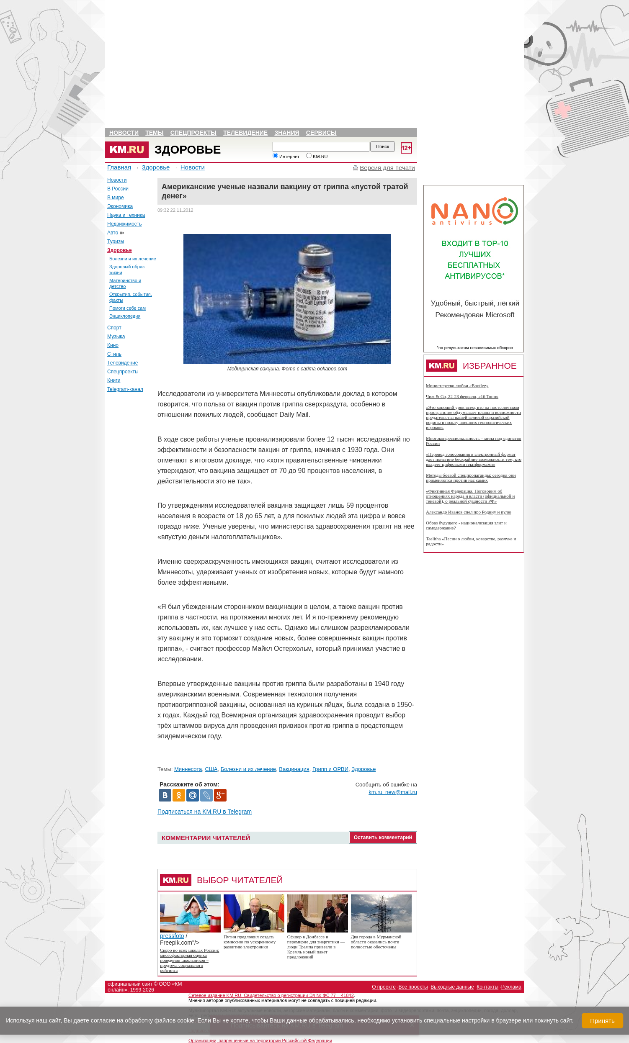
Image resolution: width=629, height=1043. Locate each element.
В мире (115, 197)
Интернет (286, 156)
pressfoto (190, 933)
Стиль (114, 354)
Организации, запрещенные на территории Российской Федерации (260, 1040)
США (211, 769)
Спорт (114, 328)
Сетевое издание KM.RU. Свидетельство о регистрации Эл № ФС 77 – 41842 (271, 995)
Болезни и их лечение (132, 258)
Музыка (116, 336)
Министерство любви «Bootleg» (457, 385)
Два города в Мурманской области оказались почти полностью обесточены (376, 941)
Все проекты (413, 987)
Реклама (511, 987)
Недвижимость (124, 224)
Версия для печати (387, 167)
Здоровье (188, 149)
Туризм (115, 241)
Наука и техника (126, 215)
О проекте (384, 987)
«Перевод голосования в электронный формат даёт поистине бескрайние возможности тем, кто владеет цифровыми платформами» (473, 459)
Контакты (487, 987)
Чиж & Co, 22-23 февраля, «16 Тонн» (462, 396)
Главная (119, 167)
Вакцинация (294, 769)
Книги (113, 380)
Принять (602, 1020)
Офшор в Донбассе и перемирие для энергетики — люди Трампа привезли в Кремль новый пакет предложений (316, 946)
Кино (113, 345)
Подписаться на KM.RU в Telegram (204, 811)
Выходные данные (452, 987)
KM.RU (317, 156)
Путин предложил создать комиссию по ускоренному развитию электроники (250, 941)
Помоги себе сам (127, 308)
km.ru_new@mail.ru (393, 792)
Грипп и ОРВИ (330, 769)
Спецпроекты (193, 132)
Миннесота (188, 769)
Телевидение (245, 132)
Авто (112, 233)
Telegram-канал (125, 389)
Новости (124, 132)
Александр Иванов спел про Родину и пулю (468, 511)
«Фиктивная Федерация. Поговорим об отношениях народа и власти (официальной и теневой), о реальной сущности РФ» (470, 496)
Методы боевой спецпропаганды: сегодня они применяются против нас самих (471, 478)
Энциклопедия (124, 316)
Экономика (120, 206)
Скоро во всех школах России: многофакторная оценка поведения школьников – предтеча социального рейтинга (189, 960)
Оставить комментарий (383, 837)
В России (118, 189)
